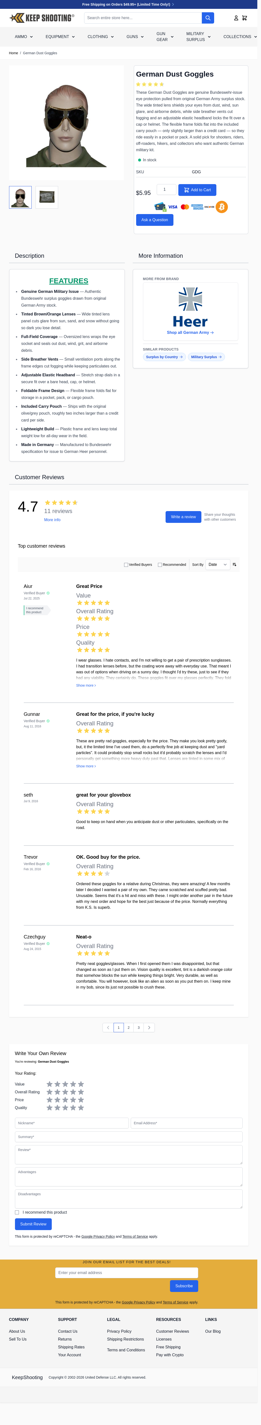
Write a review (183, 517)
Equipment (57, 37)
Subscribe (184, 1286)
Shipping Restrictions (125, 1339)
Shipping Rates (71, 1347)
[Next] (149, 1027)
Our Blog (213, 1331)
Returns (65, 1339)
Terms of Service (135, 1236)
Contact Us (68, 1331)
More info (52, 520)
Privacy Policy (119, 1331)
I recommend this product (45, 1212)
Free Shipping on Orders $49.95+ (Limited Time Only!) (128, 4)
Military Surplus (195, 37)
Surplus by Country (164, 357)
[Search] (208, 18)
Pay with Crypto (170, 1355)
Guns (132, 37)
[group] (151, 84)
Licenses (164, 1339)
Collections (237, 37)
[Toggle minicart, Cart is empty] (244, 18)
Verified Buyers (140, 565)
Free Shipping (168, 1347)
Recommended (174, 565)
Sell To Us (18, 1339)
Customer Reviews (172, 1331)
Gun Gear (162, 37)
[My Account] (236, 18)
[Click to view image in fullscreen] (66, 122)
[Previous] (108, 1027)
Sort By (198, 565)
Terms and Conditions (126, 1350)
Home (13, 53)
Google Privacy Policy (98, 1236)
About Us (17, 1331)
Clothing (98, 37)
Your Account (69, 1355)
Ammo (21, 37)
